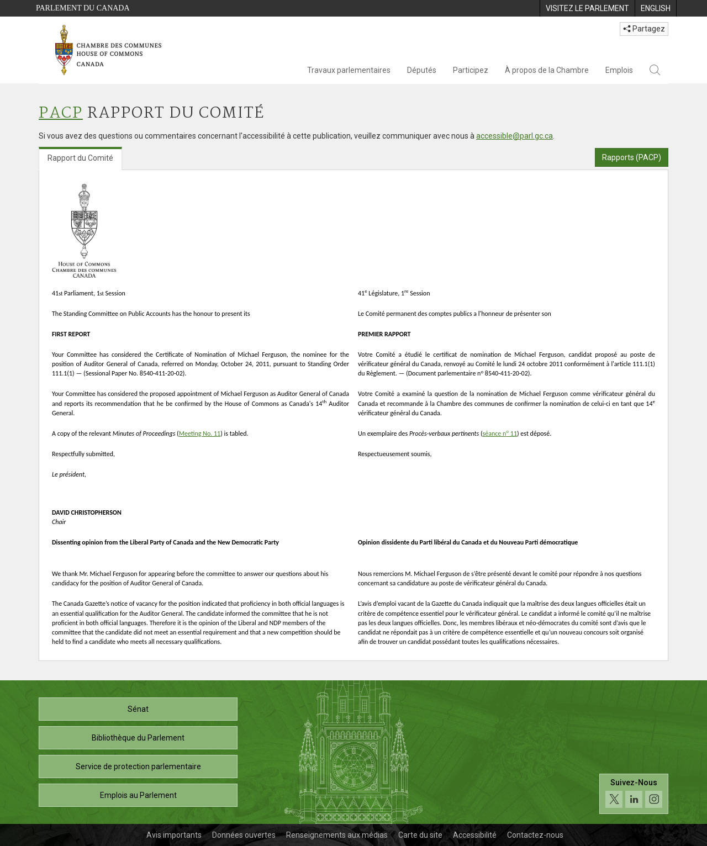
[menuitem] (587, 8)
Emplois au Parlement (138, 795)
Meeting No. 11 (199, 433)
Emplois (619, 70)
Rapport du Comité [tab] (80, 158)
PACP (61, 113)
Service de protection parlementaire (138, 766)
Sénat (138, 709)
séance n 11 (500, 433)
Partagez (644, 28)
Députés (421, 70)
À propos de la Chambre (547, 70)
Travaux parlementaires (349, 70)
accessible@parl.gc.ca (514, 135)
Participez (470, 70)
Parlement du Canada (83, 8)
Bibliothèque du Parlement (138, 737)
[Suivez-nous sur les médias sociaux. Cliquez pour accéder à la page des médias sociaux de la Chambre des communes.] (633, 794)
